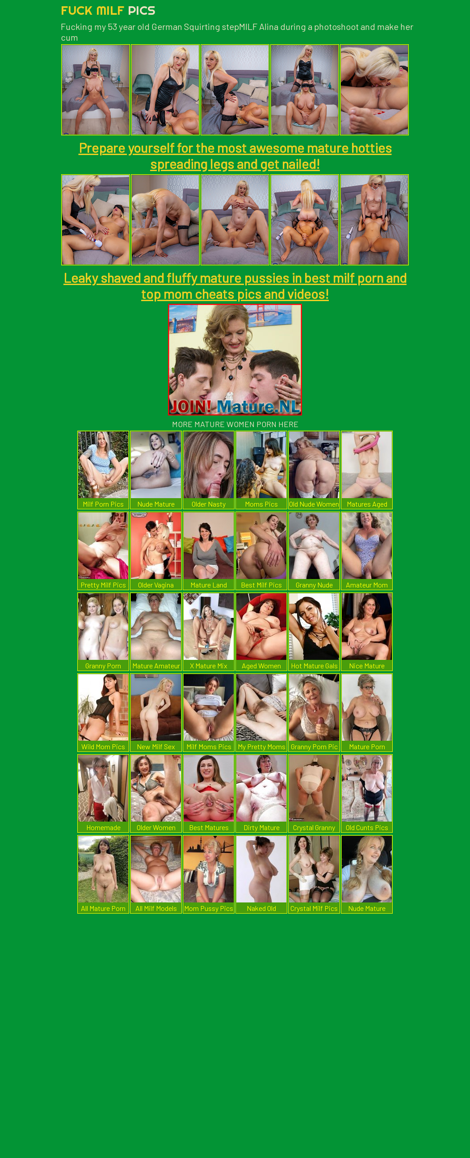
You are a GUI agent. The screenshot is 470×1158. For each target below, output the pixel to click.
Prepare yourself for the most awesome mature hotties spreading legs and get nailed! (235, 155)
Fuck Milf (108, 10)
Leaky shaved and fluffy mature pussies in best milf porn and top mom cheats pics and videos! (235, 285)
